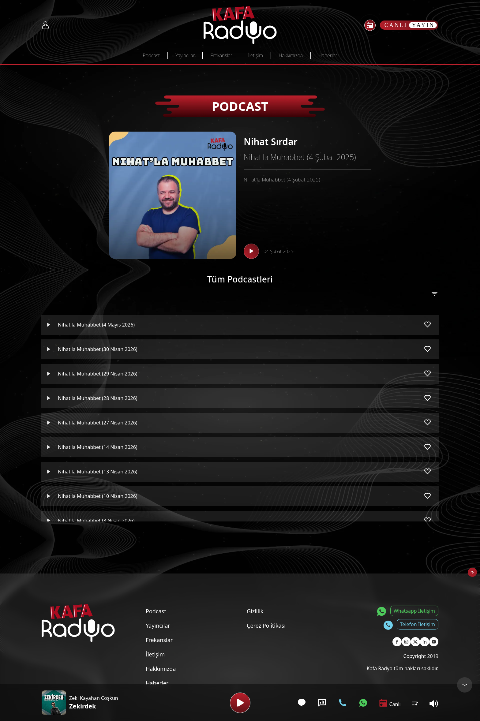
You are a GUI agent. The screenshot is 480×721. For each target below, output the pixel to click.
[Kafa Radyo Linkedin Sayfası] (424, 641)
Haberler (327, 55)
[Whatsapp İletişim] (363, 703)
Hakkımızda (291, 55)
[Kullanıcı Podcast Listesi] (415, 702)
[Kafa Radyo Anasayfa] (240, 25)
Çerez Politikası (266, 625)
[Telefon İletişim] (342, 703)
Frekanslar (221, 55)
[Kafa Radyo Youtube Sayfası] (433, 641)
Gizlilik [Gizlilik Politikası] (255, 611)
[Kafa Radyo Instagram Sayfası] (406, 641)
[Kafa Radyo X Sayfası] (415, 641)
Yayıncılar (185, 55)
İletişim (255, 55)
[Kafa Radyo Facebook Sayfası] (397, 641)
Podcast (151, 55)
